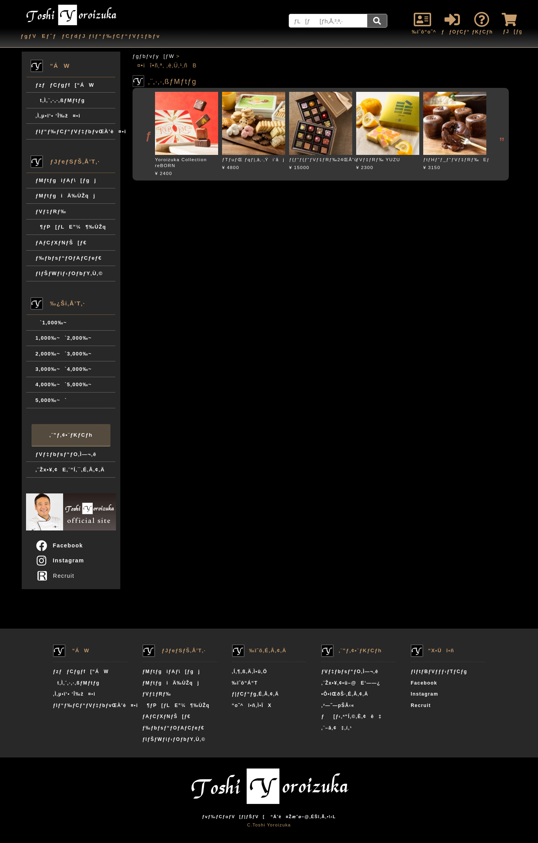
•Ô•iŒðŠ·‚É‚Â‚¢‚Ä (344, 694)
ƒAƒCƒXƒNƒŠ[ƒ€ (61, 243)
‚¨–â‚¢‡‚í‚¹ (336, 728)
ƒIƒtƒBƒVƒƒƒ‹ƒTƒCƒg (439, 671)
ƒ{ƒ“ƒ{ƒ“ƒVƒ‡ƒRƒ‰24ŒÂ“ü (323, 159)
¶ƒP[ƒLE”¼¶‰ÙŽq (70, 227)
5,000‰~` (51, 400)
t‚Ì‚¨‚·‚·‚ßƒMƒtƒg (60, 100)
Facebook (59, 545)
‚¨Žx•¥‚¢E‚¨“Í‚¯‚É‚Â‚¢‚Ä (70, 470)
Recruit (57, 576)
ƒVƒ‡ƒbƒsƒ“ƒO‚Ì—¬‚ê (66, 454)
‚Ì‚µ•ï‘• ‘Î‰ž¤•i (57, 116)
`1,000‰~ (51, 323)
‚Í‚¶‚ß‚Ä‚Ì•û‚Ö (249, 671)
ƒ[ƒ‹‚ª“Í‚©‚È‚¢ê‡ (351, 716)
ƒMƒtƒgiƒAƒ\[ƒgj (65, 180)
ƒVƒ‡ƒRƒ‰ (50, 211)
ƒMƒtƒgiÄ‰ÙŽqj (65, 196)
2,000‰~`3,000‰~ (63, 354)
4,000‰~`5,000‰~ (63, 384)
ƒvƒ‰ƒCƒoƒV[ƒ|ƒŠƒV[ (233, 816)
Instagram (59, 560)
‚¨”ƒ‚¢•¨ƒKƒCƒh (70, 435)
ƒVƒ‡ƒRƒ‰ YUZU (378, 159)
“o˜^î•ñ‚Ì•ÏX (252, 705)
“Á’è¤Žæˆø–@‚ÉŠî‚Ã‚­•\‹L (303, 816)
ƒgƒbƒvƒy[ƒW (153, 56)
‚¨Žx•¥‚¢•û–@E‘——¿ (350, 683)
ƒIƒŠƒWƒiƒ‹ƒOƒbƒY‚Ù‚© (69, 273)
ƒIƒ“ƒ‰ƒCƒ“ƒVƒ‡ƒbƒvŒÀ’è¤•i (75, 131)
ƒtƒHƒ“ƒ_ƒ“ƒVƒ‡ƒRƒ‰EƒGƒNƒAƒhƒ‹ (471, 159)
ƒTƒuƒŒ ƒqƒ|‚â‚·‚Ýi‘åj (253, 159)
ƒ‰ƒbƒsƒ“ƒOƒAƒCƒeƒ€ (68, 258)
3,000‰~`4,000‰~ (63, 369)
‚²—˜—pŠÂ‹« (337, 705)
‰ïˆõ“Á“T (245, 683)
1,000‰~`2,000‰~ (63, 338)
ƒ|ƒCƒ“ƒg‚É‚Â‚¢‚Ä (255, 694)
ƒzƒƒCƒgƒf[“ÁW (64, 85)
